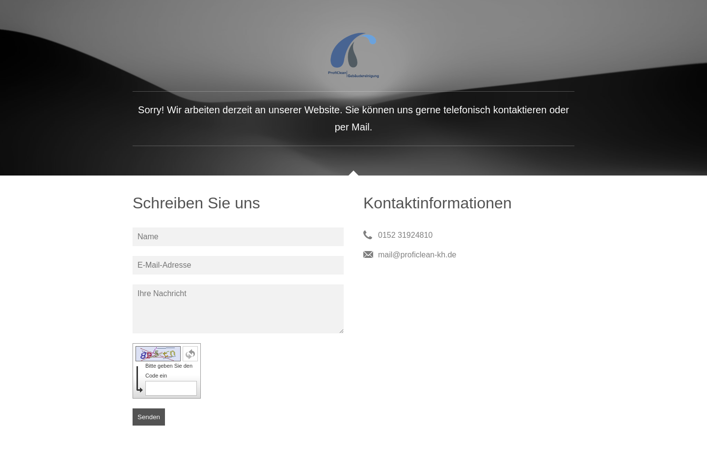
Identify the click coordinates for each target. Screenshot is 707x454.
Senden (148, 417)
